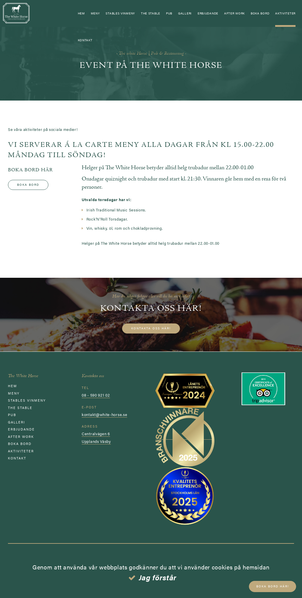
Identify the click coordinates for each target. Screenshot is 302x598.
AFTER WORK (234, 13)
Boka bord (260, 13)
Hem (81, 13)
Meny (95, 13)
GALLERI (185, 13)
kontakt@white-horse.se (104, 414)
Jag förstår (158, 577)
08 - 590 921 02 (96, 395)
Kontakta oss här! (151, 328)
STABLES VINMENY (120, 13)
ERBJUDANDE (208, 13)
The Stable (150, 13)
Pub (169, 13)
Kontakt (85, 40)
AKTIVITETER (285, 13)
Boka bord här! (270, 587)
